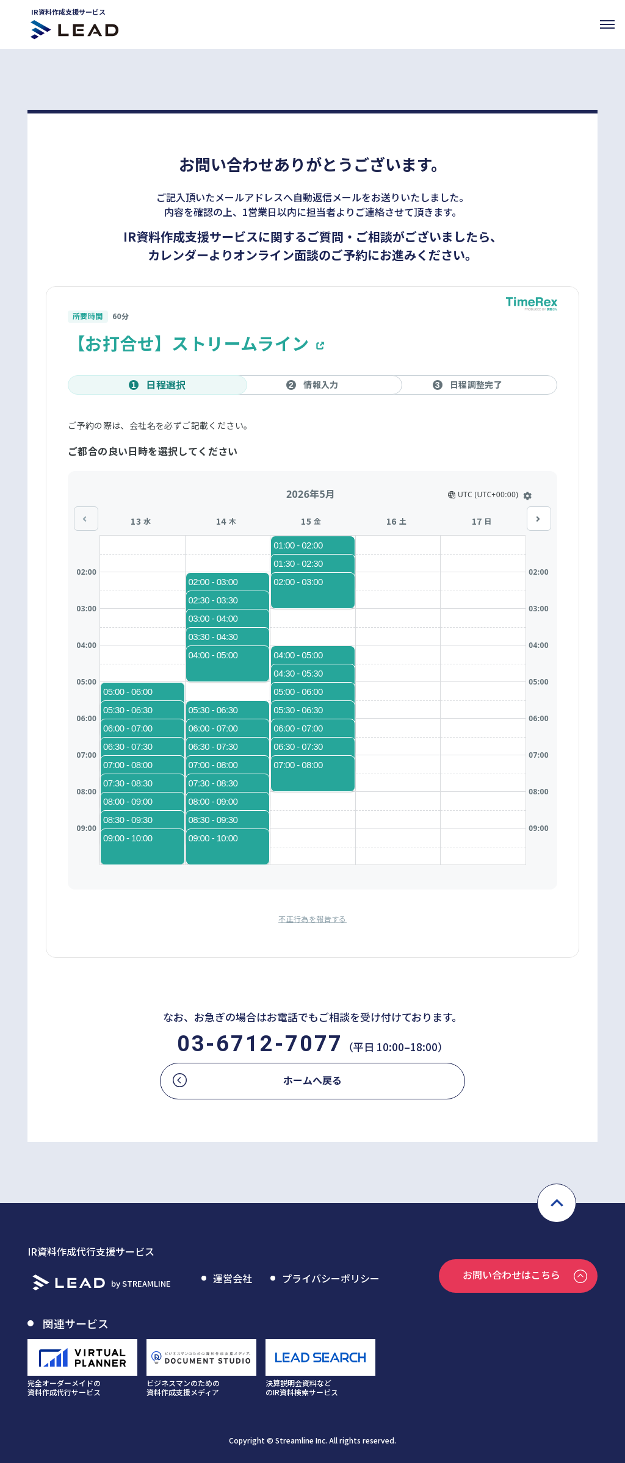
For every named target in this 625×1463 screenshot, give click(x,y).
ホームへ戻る (312, 1080)
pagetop (556, 1203)
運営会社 (232, 1278)
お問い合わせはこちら (511, 1274)
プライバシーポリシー (331, 1278)
